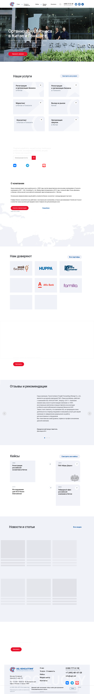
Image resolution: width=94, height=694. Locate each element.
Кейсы (37, 4)
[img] (12, 4)
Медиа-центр (45, 5)
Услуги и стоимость (27, 5)
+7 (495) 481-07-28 (74, 673)
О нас (18, 4)
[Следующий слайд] (90, 414)
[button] (22, 4)
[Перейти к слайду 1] (44, 437)
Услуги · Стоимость (47, 671)
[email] (22, 158)
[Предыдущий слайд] (4, 414)
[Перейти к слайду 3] (47, 437)
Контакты (53, 4)
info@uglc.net (71, 676)
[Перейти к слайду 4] (49, 437)
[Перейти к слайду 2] (46, 437)
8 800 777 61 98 (68, 4)
